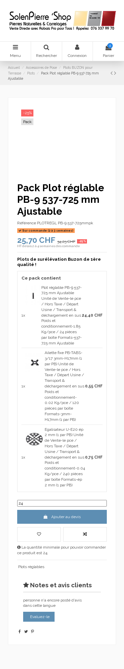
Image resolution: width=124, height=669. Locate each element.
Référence (26, 223)
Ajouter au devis (62, 516)
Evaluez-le (40, 616)
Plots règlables (31, 566)
